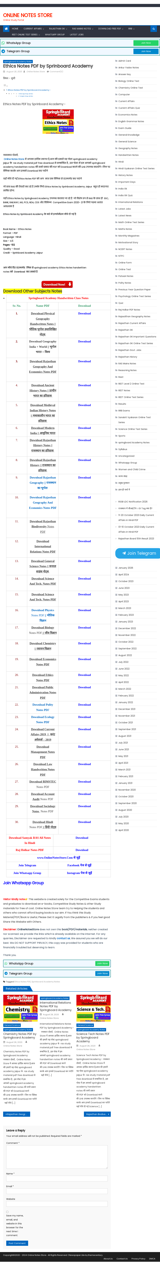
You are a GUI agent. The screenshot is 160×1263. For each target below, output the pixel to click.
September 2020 (127, 803)
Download (84, 313)
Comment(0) (56, 71)
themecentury (95, 1255)
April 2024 (123, 574)
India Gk (122, 188)
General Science (12, 1025)
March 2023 (124, 608)
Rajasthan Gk (57, 28)
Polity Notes (124, 282)
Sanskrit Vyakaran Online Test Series (134, 420)
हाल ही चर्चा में (124, 489)
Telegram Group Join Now (26, 96)
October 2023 (125, 581)
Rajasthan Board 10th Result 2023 (136, 538)
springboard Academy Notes (18, 61)
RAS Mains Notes (81, 28)
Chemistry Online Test (130, 87)
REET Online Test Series (25, 34)
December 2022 (127, 628)
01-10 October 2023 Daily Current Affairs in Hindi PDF (136, 529)
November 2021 (126, 715)
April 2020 (123, 830)
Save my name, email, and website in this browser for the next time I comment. (14, 1225)
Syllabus (122, 449)
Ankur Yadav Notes (128, 67)
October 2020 (126, 796)
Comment (13, 1143)
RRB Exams (124, 410)
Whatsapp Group (55, 34)
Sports (121, 435)
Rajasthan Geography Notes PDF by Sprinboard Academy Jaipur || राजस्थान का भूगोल (18, 1114)
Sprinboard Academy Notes (46, 981)
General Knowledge (129, 134)
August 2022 (125, 655)
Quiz (120, 303)
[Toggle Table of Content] (5, 86)
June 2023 (124, 588)
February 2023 (126, 614)
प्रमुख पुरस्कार (124, 482)
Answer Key (124, 74)
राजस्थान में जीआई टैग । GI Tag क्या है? (135, 508)
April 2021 (123, 762)
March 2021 (124, 769)
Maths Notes (125, 229)
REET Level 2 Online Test (131, 383)
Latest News (124, 215)
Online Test (124, 269)
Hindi (121, 161)
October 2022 (125, 641)
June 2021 (123, 749)
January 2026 (125, 567)
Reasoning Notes (127, 370)
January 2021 (125, 783)
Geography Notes (128, 148)
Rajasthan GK (125, 329)
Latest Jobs (77, 34)
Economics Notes (127, 114)
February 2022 (126, 695)
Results (122, 403)
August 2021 (124, 736)
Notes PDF (42, 615)
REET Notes (124, 390)
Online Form (125, 262)
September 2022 (127, 648)
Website (10, 1199)
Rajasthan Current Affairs (132, 323)
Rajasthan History (127, 356)
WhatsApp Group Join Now (26, 94)
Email (10, 1186)
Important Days (126, 181)
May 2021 (123, 756)
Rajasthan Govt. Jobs (129, 350)
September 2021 (127, 729)
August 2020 (125, 810)
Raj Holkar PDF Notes (129, 309)
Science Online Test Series (132, 429)
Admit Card (124, 60)
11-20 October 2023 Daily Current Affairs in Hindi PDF (136, 518)
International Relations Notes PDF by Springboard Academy (56, 1006)
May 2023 (123, 594)
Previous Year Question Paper (134, 289)
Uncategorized (126, 456)
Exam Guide (124, 128)
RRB (130, 28)
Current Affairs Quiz (129, 107)
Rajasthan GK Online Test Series (135, 343)
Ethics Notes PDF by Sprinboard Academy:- (29, 90)
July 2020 (123, 816)
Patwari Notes (125, 276)
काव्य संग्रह (122, 476)
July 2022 (123, 662)
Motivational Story (128, 242)
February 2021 (125, 776)
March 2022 (124, 688)
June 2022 (124, 668)
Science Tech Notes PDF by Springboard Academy (93, 1037)
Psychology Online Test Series (134, 296)
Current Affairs (33, 28)
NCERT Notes (125, 249)
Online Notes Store (27, 15)
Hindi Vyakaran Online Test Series (136, 168)
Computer (124, 94)
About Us (108, 1258)
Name (10, 1173)
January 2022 (125, 702)
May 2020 (123, 823)
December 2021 (126, 709)
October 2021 (125, 722)
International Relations (130, 202)
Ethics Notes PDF (22, 981)
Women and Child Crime (131, 469)
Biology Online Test (128, 81)
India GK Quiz (125, 195)
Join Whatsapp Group (23, 883)
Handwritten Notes (128, 155)
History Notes (125, 175)
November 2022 (127, 635)
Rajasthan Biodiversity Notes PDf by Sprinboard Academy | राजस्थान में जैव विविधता (98, 1114)
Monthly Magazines (128, 235)
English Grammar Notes (131, 121)
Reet (120, 377)
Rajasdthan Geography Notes (134, 316)
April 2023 (123, 601)
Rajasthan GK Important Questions (137, 336)
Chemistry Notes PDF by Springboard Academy (19, 1035)
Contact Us (122, 1258)
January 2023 (125, 621)
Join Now (146, 42)
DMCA (152, 1258)
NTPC (121, 255)
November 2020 (127, 789)
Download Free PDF (109, 28)
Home (15, 28)
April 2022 (123, 682)
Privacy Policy (138, 1258)
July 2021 (123, 742)
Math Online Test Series (131, 222)
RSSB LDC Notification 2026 (133, 501)
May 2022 (123, 675)
